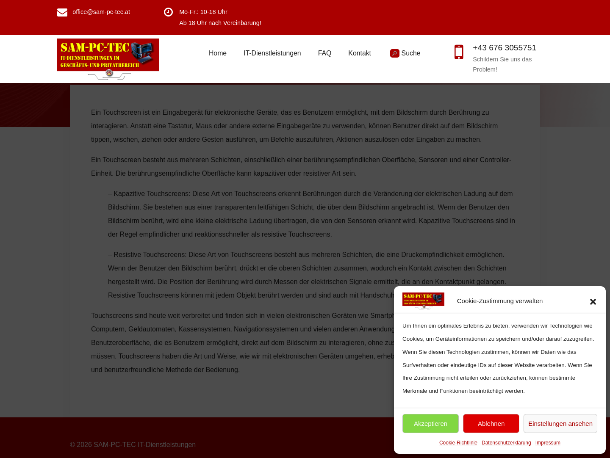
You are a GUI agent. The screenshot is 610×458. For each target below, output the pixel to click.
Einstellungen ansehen (560, 423)
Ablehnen (491, 423)
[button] (593, 301)
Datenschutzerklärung (506, 443)
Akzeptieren (430, 423)
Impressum (547, 443)
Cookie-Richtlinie (458, 443)
